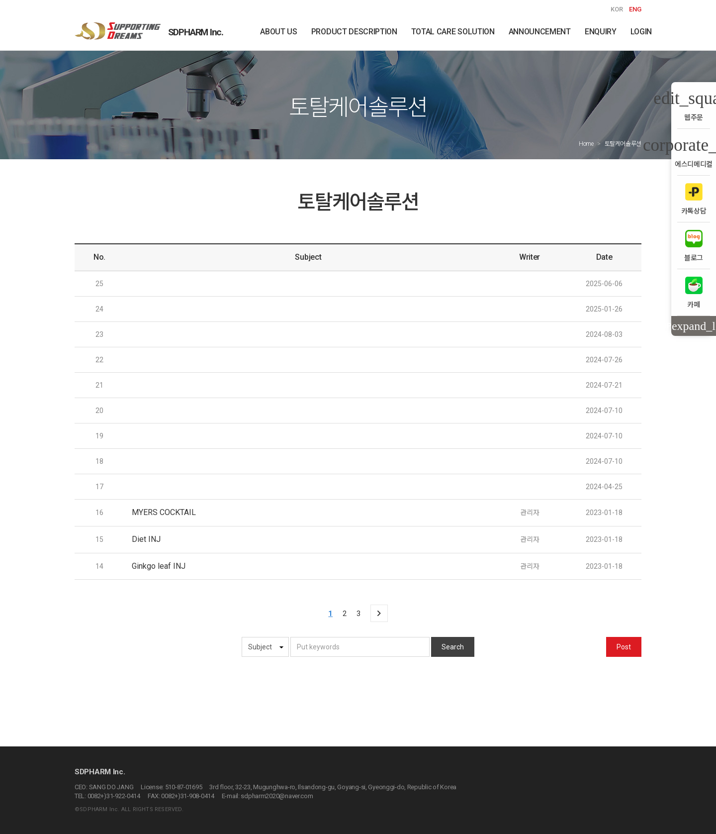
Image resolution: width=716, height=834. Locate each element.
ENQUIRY (601, 31)
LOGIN (641, 31)
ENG (635, 9)
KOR (617, 9)
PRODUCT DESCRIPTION (354, 31)
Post (624, 647)
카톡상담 (694, 198)
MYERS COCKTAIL (164, 512)
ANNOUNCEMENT (540, 31)
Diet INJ (146, 539)
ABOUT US (278, 31)
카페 (694, 292)
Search (453, 647)
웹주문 (693, 105)
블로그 (693, 245)
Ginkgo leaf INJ (158, 566)
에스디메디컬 (693, 152)
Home (586, 143)
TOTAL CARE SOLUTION (453, 31)
